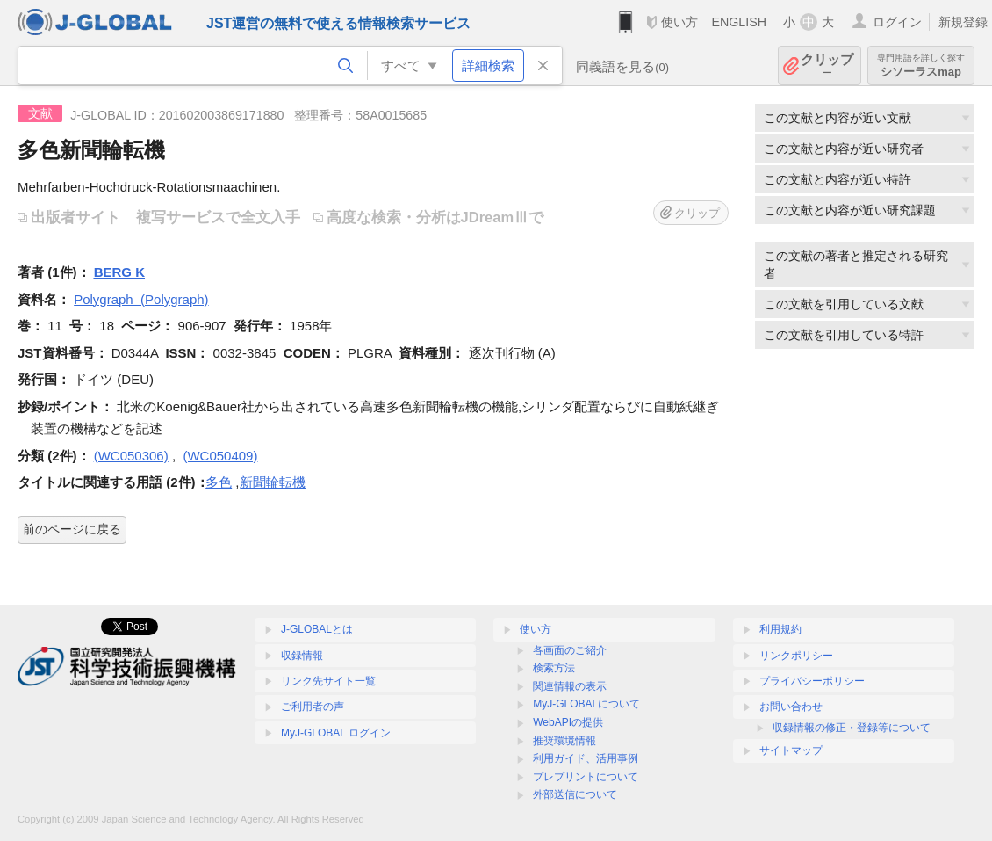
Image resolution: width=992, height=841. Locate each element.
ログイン (897, 22)
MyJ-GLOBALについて (586, 704)
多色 (218, 482)
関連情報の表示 (570, 686)
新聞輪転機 (273, 482)
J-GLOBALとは (317, 629)
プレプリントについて (585, 777)
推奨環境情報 (564, 741)
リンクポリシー (796, 655)
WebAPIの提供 (568, 722)
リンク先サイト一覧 (328, 681)
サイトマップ (791, 750)
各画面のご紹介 (570, 650)
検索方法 (554, 668)
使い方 (679, 22)
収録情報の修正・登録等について (852, 727)
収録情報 (302, 655)
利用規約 (780, 629)
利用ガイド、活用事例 (585, 758)
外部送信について (575, 794)
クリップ (827, 65)
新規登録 (963, 22)
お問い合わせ (791, 706)
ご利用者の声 (312, 706)
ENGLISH (738, 22)
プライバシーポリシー (812, 681)
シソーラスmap (921, 65)
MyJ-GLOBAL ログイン (336, 733)
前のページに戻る (72, 529)
